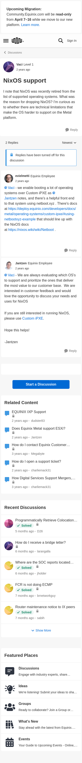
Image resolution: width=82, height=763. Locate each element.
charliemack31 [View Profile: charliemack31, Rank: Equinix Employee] (41, 470)
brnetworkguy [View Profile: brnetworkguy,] (46, 595)
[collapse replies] (41, 172)
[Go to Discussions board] (9, 671)
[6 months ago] (24, 551)
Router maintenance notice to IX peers (45, 607)
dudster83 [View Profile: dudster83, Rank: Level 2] (38, 420)
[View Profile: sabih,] (8, 610)
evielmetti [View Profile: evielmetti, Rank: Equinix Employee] (22, 176)
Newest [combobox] (69, 143)
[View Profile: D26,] (8, 523)
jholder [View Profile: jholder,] (41, 573)
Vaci (11, 188)
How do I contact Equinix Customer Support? (39, 445)
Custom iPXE (32, 318)
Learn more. (30, 25)
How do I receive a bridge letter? (40, 542)
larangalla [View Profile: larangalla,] (44, 551)
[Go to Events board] (9, 742)
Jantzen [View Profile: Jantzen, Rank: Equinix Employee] (21, 263)
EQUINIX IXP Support (29, 412)
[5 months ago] (24, 531)
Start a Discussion (41, 384)
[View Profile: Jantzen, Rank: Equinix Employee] (8, 265)
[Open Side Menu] (6, 40)
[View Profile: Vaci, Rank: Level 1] (8, 66)
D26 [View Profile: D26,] (40, 531)
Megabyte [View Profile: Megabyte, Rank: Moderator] (37, 453)
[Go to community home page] (18, 40)
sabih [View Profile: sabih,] (40, 618)
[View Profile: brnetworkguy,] (8, 588)
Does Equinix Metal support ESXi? (38, 428)
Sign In (72, 40)
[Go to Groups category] (9, 706)
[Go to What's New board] (9, 724)
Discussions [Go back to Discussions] (12, 52)
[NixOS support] (22, 181)
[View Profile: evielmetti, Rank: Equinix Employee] (8, 178)
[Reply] (72, 130)
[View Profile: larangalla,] (8, 546)
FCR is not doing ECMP (33, 585)
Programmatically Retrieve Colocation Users (44, 520)
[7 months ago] (24, 595)
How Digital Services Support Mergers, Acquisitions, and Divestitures (42, 478)
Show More (41, 630)
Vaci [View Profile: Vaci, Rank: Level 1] (19, 64)
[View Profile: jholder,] (8, 565)
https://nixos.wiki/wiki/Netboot (31, 230)
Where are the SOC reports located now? (42, 563)
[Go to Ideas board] (9, 689)
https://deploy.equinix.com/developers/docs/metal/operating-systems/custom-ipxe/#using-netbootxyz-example (40, 214)
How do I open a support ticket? (36, 461)
